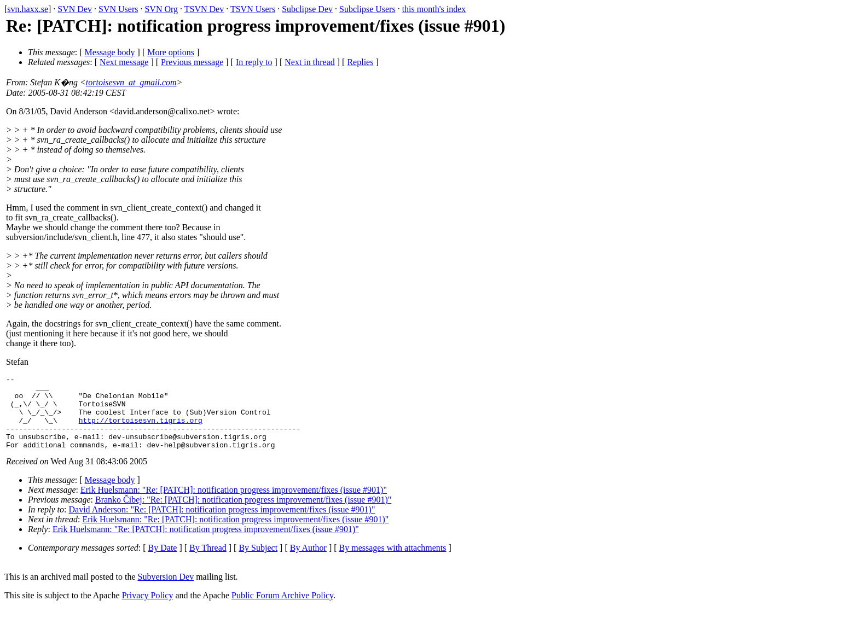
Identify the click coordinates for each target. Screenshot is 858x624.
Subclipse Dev (307, 9)
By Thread (208, 562)
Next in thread (310, 62)
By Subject (258, 562)
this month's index (434, 9)
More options (170, 52)
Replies (360, 62)
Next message (124, 62)
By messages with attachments (393, 562)
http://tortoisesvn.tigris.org (140, 430)
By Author (308, 562)
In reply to (254, 62)
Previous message (192, 62)
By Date (162, 562)
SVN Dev (74, 9)
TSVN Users (252, 9)
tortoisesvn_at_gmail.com (131, 82)
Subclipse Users (367, 9)
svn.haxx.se (27, 9)
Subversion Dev (166, 591)
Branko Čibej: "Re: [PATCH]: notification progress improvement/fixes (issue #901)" (243, 514)
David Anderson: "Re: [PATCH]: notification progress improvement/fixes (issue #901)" (222, 524)
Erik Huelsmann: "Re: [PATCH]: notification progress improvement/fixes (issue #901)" (233, 504)
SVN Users (118, 9)
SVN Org (161, 9)
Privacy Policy (147, 610)
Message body (110, 52)
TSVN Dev (204, 9)
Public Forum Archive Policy (282, 610)
